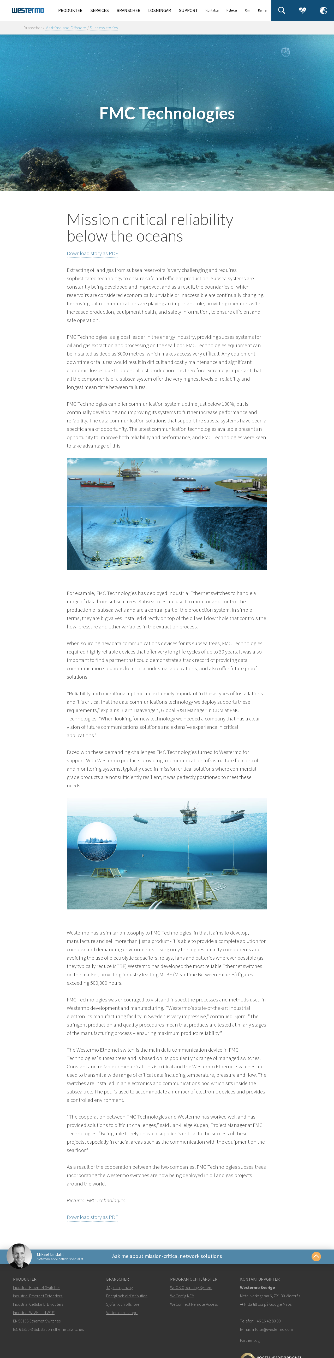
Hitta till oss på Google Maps (267, 1305)
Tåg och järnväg (119, 1288)
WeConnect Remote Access (194, 1305)
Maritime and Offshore (65, 28)
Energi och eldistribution (126, 1297)
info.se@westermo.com (272, 1330)
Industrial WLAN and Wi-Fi (34, 1313)
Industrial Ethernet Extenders (37, 1297)
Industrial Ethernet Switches (36, 1288)
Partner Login (251, 1341)
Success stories (104, 28)
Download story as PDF (92, 253)
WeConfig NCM (182, 1297)
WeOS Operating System (191, 1288)
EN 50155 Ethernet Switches (37, 1322)
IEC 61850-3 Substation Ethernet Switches (48, 1330)
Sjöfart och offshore (123, 1305)
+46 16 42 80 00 (268, 1322)
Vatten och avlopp (122, 1313)
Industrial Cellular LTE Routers (38, 1305)
